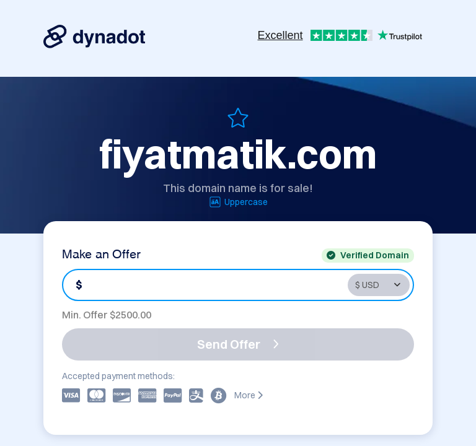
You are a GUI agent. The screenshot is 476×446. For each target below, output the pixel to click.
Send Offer (238, 344)
